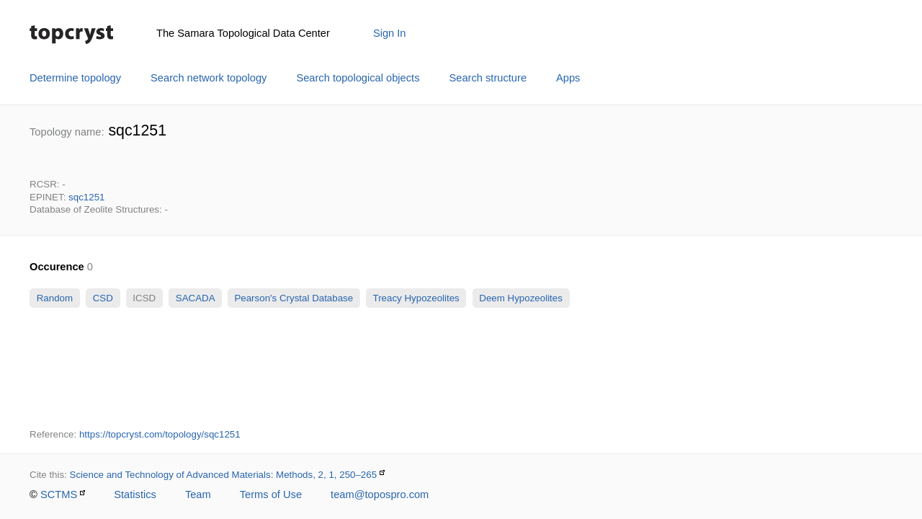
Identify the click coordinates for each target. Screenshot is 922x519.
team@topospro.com (380, 494)
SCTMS (58, 494)
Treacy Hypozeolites (416, 298)
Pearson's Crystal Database (294, 298)
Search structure (488, 78)
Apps (568, 78)
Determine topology (75, 78)
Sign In (389, 33)
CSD (103, 298)
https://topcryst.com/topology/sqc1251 (160, 434)
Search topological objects (357, 78)
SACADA (195, 298)
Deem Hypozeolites (521, 298)
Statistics (135, 494)
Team (198, 494)
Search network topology (209, 78)
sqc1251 (86, 197)
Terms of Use (271, 494)
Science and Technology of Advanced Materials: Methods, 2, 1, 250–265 (223, 474)
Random (55, 298)
